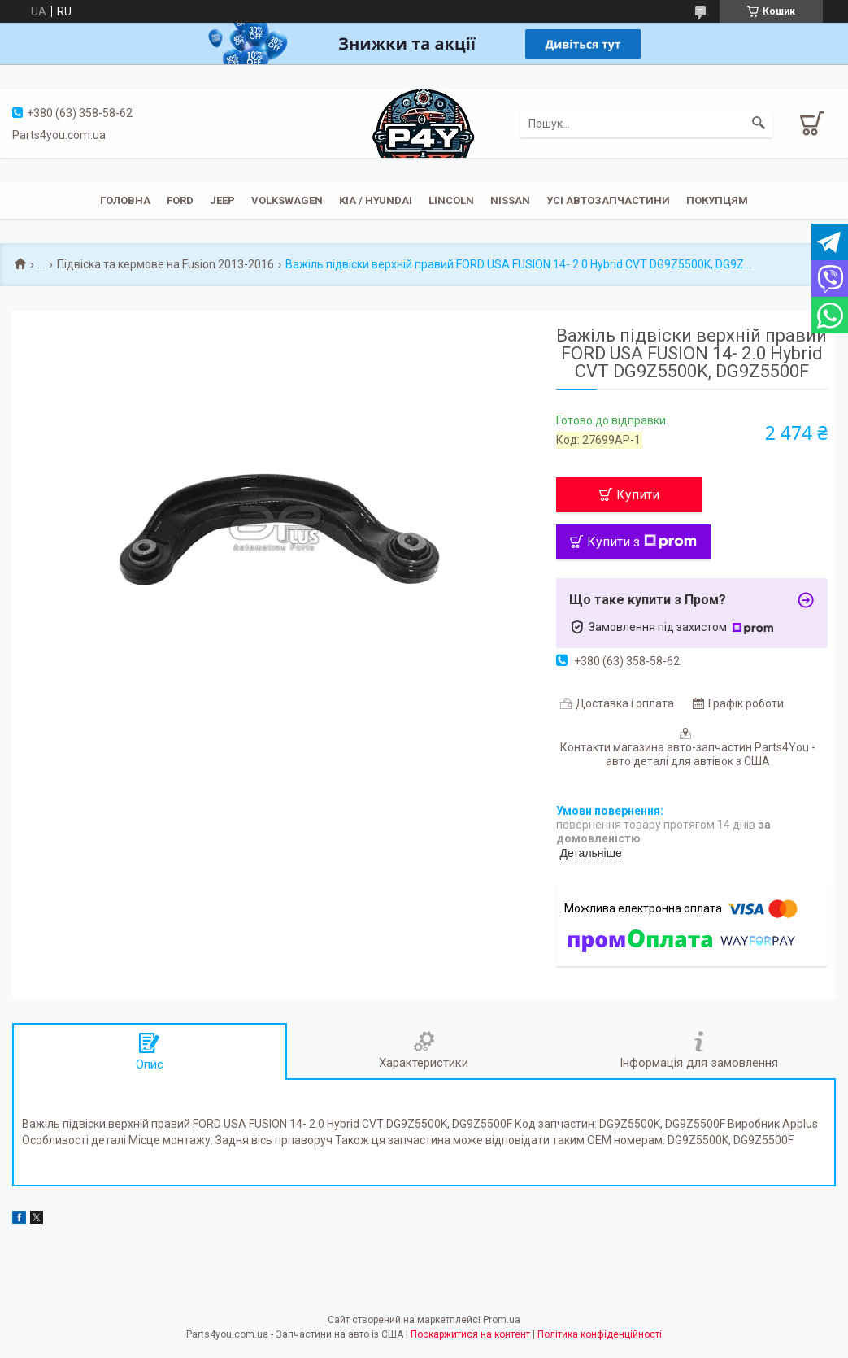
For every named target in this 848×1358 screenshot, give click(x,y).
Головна (125, 200)
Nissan (510, 200)
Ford (180, 200)
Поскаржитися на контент (470, 1334)
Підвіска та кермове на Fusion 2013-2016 (165, 264)
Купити (637, 495)
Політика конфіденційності (599, 1334)
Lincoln (451, 200)
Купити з (642, 542)
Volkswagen (287, 200)
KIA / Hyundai (375, 200)
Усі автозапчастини (608, 200)
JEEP (222, 200)
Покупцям (717, 200)
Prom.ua (501, 1319)
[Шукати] (759, 124)
